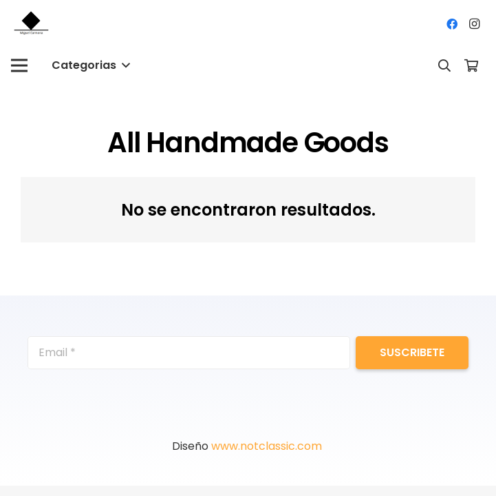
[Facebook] (452, 24)
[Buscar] (444, 65)
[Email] (189, 352)
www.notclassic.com (268, 446)
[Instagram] (474, 24)
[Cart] (471, 65)
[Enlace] (32, 24)
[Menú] (19, 65)
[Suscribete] (412, 352)
